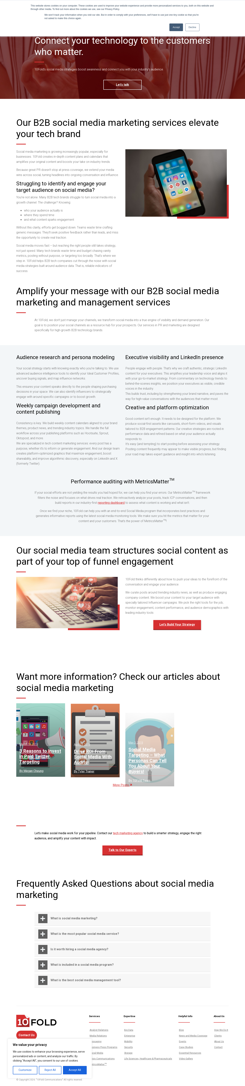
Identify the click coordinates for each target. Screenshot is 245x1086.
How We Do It (221, 1030)
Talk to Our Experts (122, 853)
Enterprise (129, 1036)
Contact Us (27, 1035)
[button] (122, 919)
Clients (218, 1036)
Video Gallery (186, 1058)
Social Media (96, 1053)
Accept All (75, 1070)
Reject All (50, 1070)
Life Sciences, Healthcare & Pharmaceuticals (148, 1058)
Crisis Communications (102, 1058)
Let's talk (122, 84)
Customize (25, 1070)
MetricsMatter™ (98, 1064)
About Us (219, 1041)
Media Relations (98, 1036)
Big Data (128, 1030)
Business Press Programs (103, 1047)
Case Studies (186, 1047)
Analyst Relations (99, 1030)
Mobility (128, 1041)
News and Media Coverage (193, 1036)
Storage (128, 1053)
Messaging (95, 1041)
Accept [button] (176, 27)
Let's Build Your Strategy (177, 627)
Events (182, 1041)
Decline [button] (192, 27)
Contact (218, 1047)
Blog (181, 1030)
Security (128, 1047)
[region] (50, 1058)
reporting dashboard (111, 506)
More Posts (122, 785)
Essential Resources (190, 1053)
